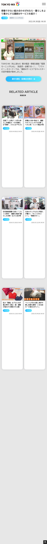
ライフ (5, 18)
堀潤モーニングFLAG (16, 18)
